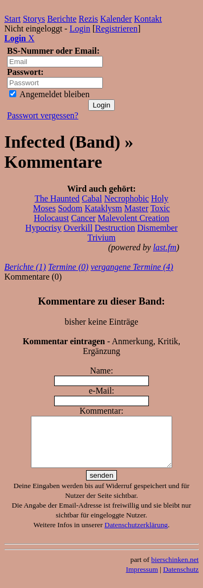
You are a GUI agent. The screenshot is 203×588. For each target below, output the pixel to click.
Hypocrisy (43, 227)
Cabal (92, 198)
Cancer (83, 218)
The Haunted (57, 198)
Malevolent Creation (133, 218)
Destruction (115, 227)
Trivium (102, 237)
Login (79, 28)
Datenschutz (181, 579)
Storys (34, 18)
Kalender (116, 18)
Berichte (61, 18)
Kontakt (148, 18)
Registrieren (116, 28)
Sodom (70, 208)
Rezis (88, 18)
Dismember (157, 227)
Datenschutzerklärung (136, 534)
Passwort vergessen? (42, 115)
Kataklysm (103, 208)
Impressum (142, 579)
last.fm (164, 247)
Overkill (78, 227)
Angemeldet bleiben (49, 94)
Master (136, 208)
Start (12, 18)
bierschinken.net (175, 569)
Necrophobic (126, 198)
